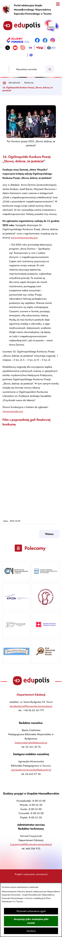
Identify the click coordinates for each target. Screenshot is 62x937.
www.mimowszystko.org (24, 237)
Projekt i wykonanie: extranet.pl (31, 874)
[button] (31, 137)
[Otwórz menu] (58, 4)
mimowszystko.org (12, 411)
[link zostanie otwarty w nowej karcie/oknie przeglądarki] (18, 40)
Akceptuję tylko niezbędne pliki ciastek (31, 921)
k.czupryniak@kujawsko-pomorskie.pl (31, 844)
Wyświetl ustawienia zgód (31, 911)
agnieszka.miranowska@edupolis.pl (31, 770)
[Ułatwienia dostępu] (31, 55)
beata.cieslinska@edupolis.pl (31, 742)
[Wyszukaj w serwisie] (28, 69)
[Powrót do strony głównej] (4, 82)
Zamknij (31, 931)
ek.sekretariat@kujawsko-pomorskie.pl (31, 706)
